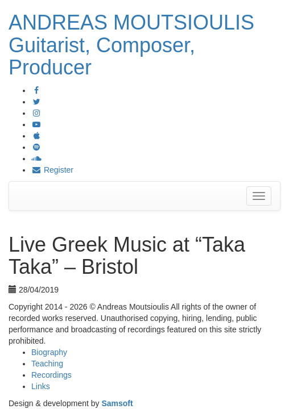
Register (52, 169)
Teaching (47, 363)
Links (40, 386)
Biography (49, 352)
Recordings (51, 374)
